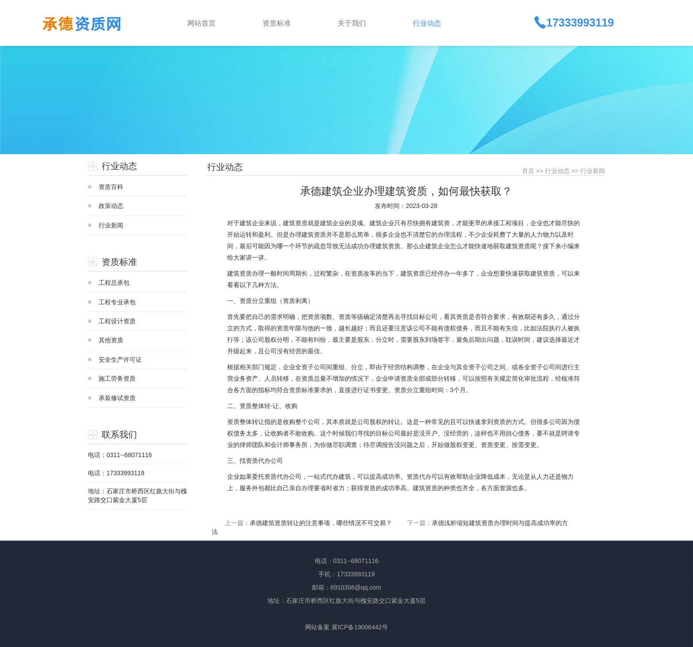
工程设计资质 (117, 321)
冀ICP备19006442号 (359, 627)
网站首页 (201, 23)
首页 (528, 170)
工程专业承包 (117, 302)
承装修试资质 (117, 397)
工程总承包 (114, 282)
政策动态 (111, 205)
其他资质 (111, 340)
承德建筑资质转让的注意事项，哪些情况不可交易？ (321, 522)
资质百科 (111, 186)
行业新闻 (111, 225)
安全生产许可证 (120, 359)
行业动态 (557, 170)
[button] (293, 22)
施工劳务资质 (117, 378)
